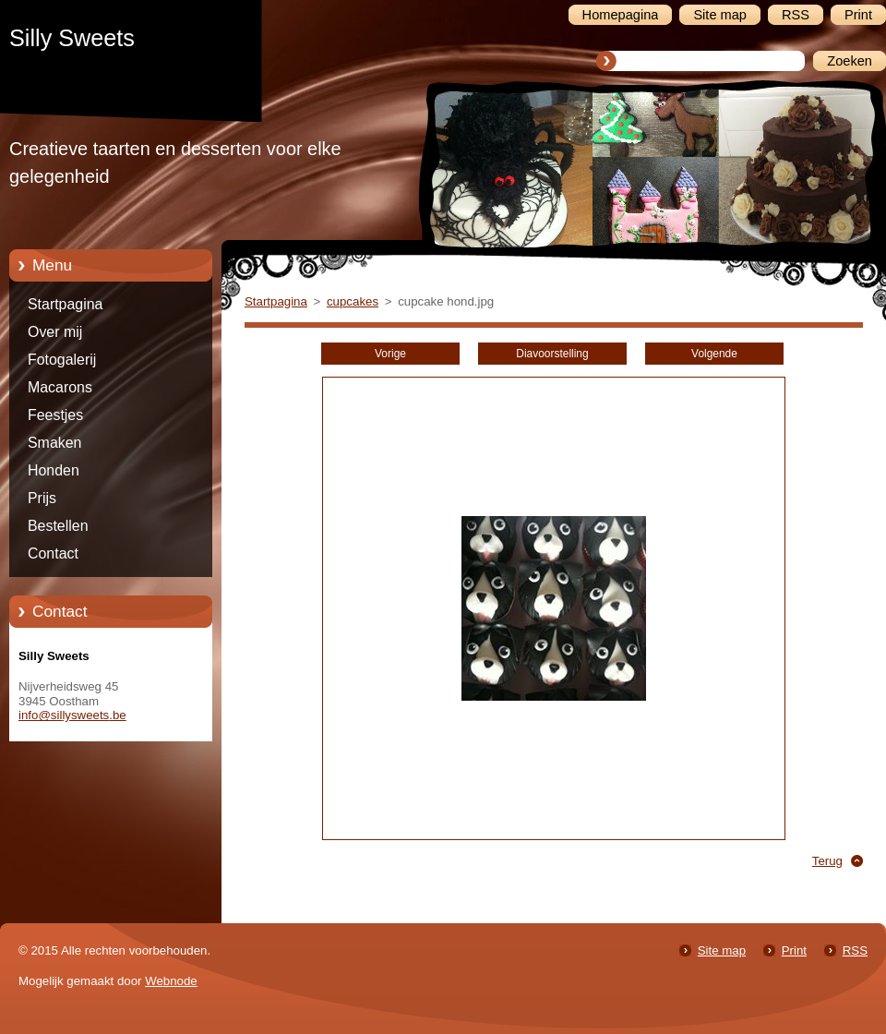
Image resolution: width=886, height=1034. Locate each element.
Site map (722, 950)
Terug (827, 861)
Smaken (54, 443)
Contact (53, 553)
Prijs (42, 498)
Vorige (390, 353)
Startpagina (65, 304)
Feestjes (55, 415)
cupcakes (352, 301)
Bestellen (58, 526)
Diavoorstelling (552, 353)
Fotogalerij (62, 359)
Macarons (60, 387)
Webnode (171, 981)
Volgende (714, 353)
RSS (855, 950)
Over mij (55, 332)
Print (794, 950)
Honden (53, 470)
